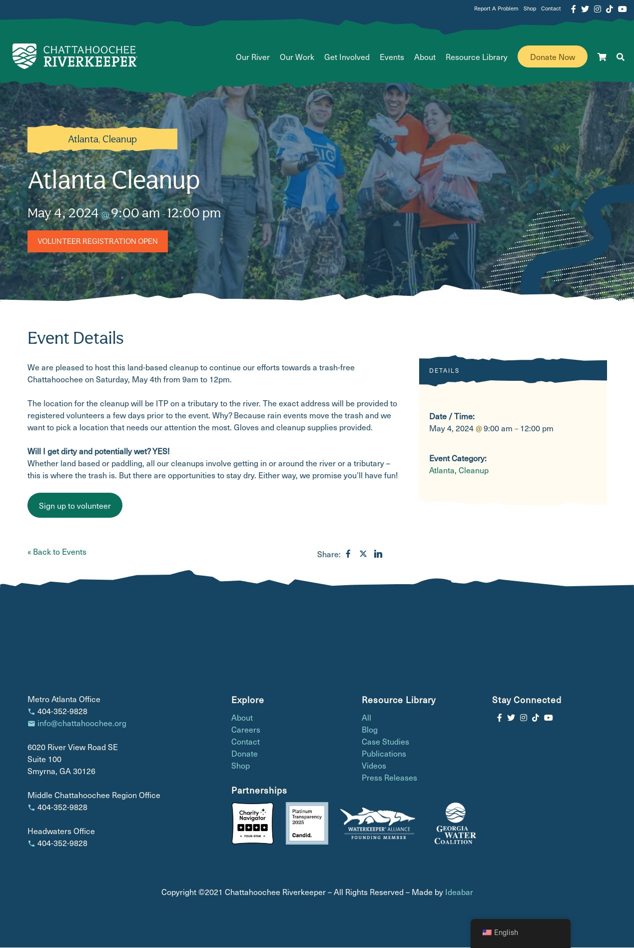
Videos (374, 766)
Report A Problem (496, 8)
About (425, 57)
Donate (244, 754)
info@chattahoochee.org (81, 723)
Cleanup (119, 140)
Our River (253, 57)
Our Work (297, 57)
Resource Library (477, 57)
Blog (370, 730)
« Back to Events (56, 552)
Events (392, 57)
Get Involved (347, 57)
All (366, 718)
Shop (530, 8)
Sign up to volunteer (75, 506)
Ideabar (459, 892)
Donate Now (552, 57)
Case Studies (385, 742)
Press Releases (389, 778)
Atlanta (83, 140)
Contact (551, 8)
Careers (245, 730)
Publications (384, 754)
